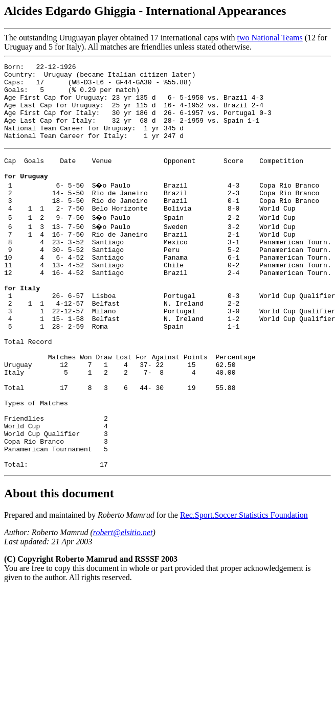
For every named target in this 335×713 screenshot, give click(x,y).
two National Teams (269, 37)
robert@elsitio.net (123, 604)
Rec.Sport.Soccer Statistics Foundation (244, 587)
